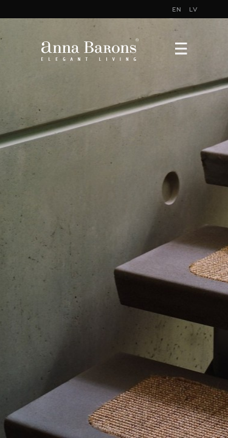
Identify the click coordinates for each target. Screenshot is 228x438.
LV (193, 9)
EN (177, 9)
